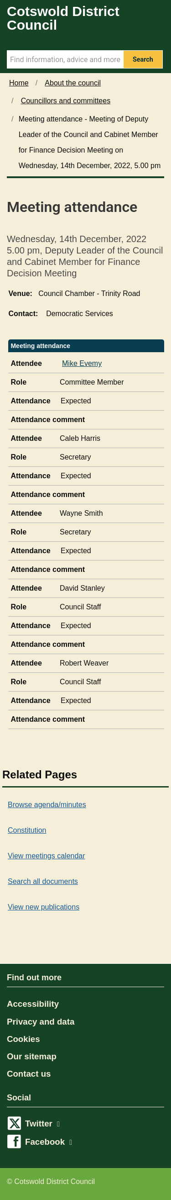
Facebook (48, 1142)
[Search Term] (65, 59)
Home (19, 83)
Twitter (42, 1123)
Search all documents (43, 881)
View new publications (43, 907)
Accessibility (33, 1004)
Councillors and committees (66, 101)
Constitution (27, 830)
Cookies (23, 1039)
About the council (73, 83)
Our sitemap (32, 1056)
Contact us (29, 1073)
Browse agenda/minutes (47, 805)
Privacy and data (40, 1021)
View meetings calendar (46, 856)
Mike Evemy (82, 363)
